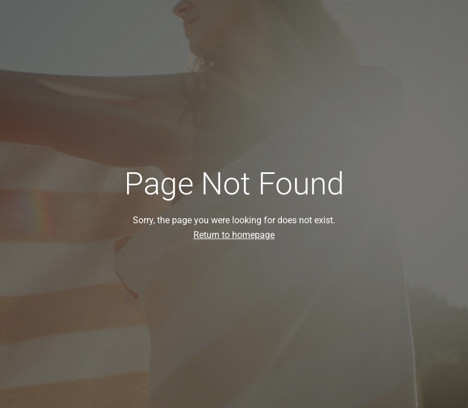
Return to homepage (234, 235)
